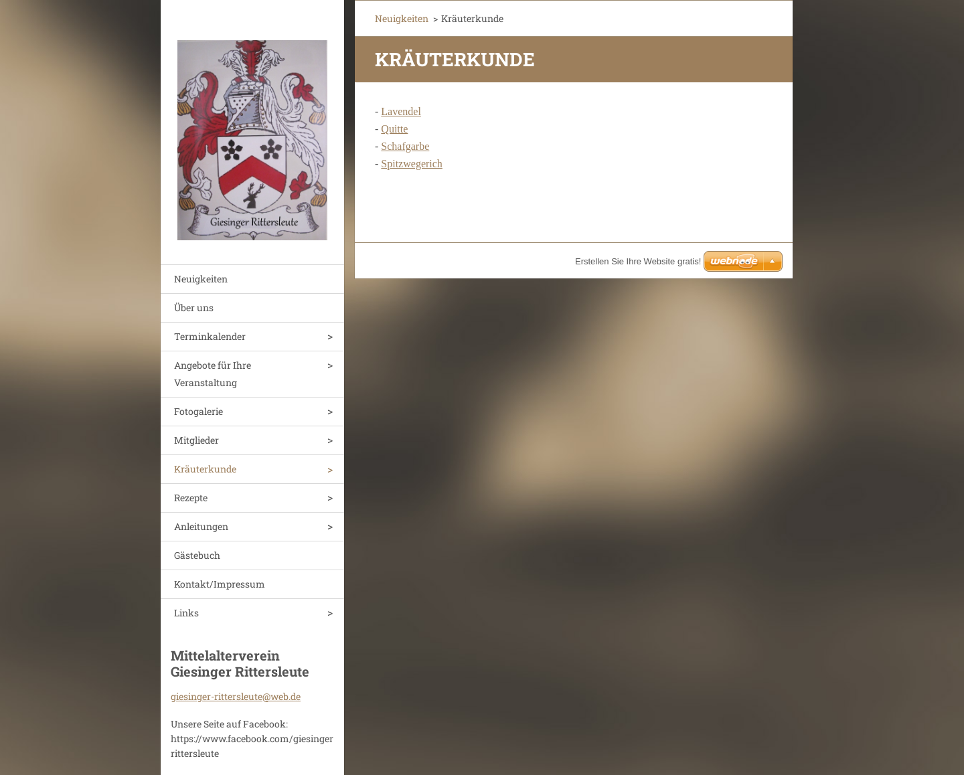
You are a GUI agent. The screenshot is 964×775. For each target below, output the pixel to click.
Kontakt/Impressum (219, 584)
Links (186, 612)
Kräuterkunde (205, 468)
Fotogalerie (198, 411)
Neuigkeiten (201, 278)
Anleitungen (201, 526)
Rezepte (191, 497)
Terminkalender (210, 336)
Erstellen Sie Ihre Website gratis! (638, 261)
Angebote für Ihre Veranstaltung (212, 374)
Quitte (394, 129)
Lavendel (401, 111)
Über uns (194, 307)
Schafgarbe (405, 146)
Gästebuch (197, 555)
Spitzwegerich (412, 163)
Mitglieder (196, 440)
